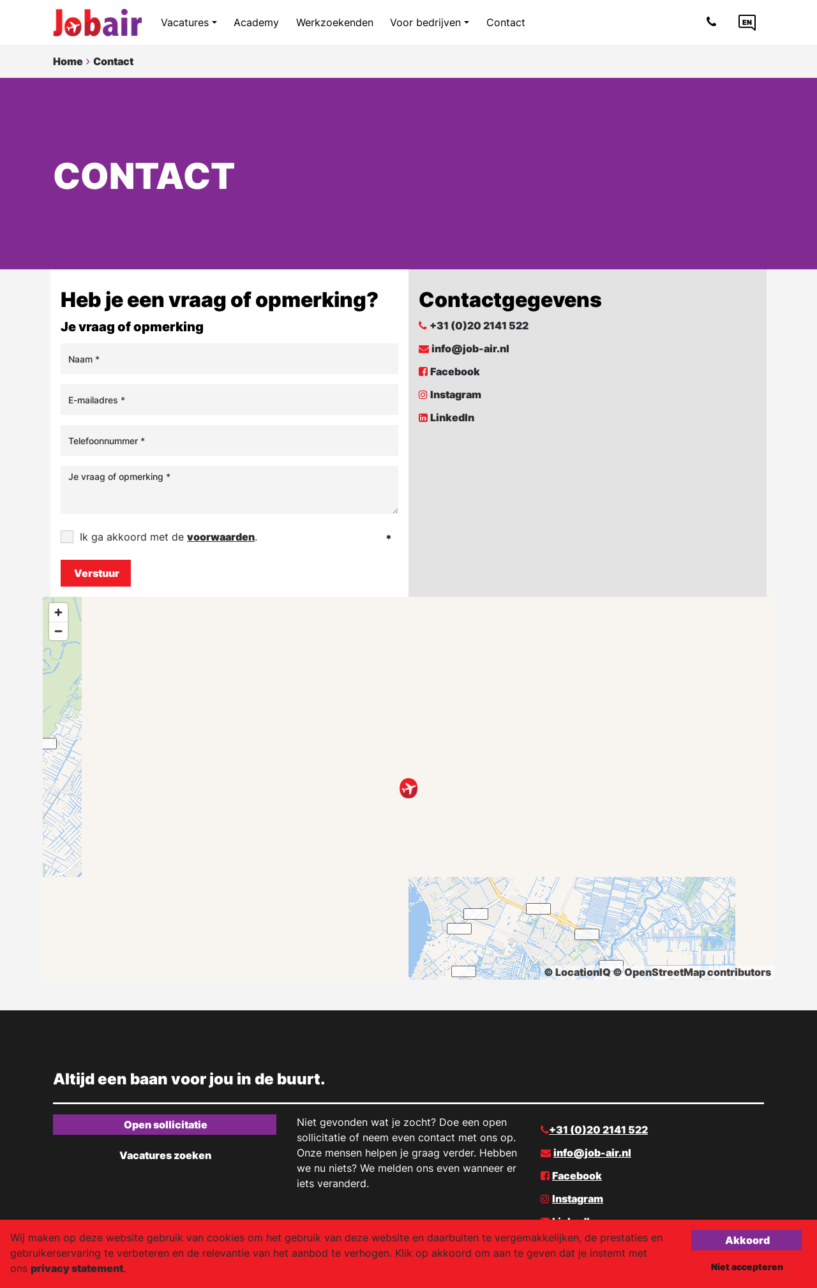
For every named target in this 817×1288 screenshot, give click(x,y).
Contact (113, 61)
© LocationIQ (577, 972)
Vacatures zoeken (165, 1155)
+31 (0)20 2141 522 (479, 325)
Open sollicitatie (165, 1124)
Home (68, 61)
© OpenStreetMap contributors (692, 972)
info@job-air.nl (470, 348)
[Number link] (714, 22)
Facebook (455, 371)
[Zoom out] (58, 631)
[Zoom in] (58, 612)
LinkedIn (452, 417)
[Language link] (747, 22)
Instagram (455, 394)
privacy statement (77, 1268)
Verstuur (96, 573)
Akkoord (747, 1240)
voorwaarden (221, 536)
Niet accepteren (747, 1266)
